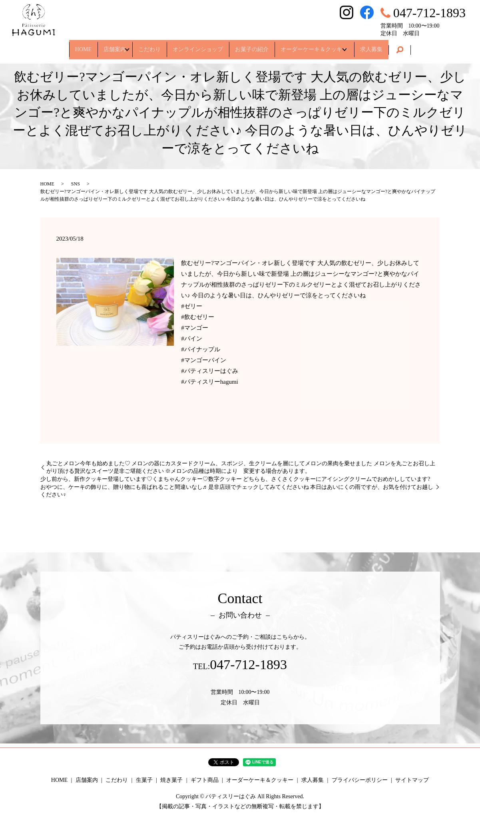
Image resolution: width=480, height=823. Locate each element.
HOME (61, 46)
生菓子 (144, 780)
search (425, 46)
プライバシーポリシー (360, 780)
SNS (75, 184)
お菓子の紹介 (259, 46)
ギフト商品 (205, 780)
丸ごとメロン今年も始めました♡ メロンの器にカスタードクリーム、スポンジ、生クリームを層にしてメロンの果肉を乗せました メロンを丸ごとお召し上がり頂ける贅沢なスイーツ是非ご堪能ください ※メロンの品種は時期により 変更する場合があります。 (240, 467)
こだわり (142, 46)
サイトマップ (412, 780)
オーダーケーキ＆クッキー (328, 46)
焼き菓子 (171, 780)
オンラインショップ (198, 46)
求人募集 (393, 46)
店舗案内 (99, 46)
